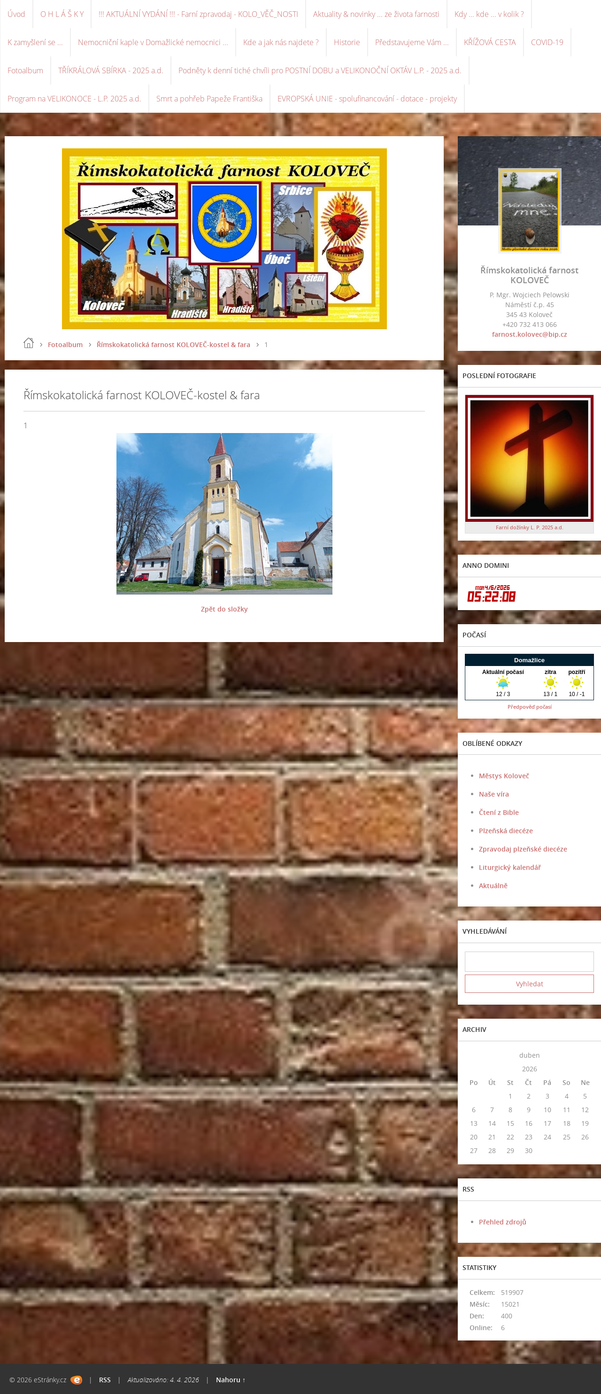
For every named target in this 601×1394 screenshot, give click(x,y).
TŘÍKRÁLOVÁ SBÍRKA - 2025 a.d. (110, 70)
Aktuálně (493, 885)
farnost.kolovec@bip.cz (529, 334)
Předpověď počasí (530, 706)
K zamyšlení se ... (35, 42)
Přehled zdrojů (502, 1221)
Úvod (16, 14)
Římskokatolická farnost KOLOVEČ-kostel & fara (173, 344)
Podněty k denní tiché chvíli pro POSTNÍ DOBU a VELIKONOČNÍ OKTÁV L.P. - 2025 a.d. (320, 70)
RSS (105, 1379)
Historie (347, 42)
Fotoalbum (25, 70)
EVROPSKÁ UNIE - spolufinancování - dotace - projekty (367, 98)
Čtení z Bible (499, 812)
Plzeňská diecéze (506, 830)
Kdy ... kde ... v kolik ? (489, 14)
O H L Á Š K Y (62, 14)
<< (474, 1055)
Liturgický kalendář (510, 867)
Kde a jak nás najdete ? (281, 42)
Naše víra (494, 794)
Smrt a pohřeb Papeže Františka (209, 98)
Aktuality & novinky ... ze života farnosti (376, 14)
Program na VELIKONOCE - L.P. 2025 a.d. (74, 98)
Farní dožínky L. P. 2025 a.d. (529, 527)
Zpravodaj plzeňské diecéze (523, 848)
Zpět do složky (224, 608)
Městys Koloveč (504, 775)
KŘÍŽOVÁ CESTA (490, 42)
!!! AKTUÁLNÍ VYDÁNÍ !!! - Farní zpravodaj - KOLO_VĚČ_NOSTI (198, 14)
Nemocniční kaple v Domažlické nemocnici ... (153, 42)
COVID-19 (547, 42)
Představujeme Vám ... (412, 42)
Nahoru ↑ (231, 1379)
